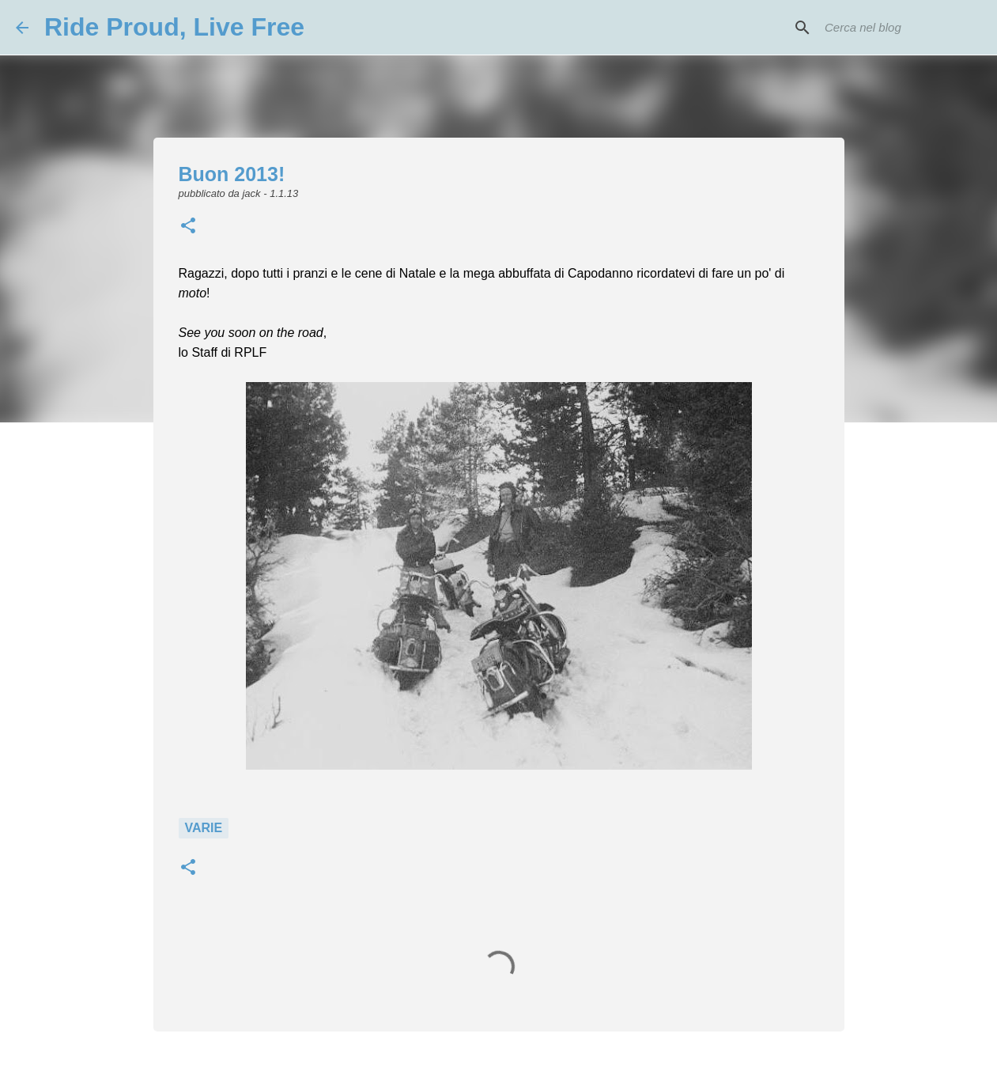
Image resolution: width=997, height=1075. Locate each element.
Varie (204, 828)
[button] (188, 227)
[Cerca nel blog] (901, 28)
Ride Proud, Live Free (174, 27)
